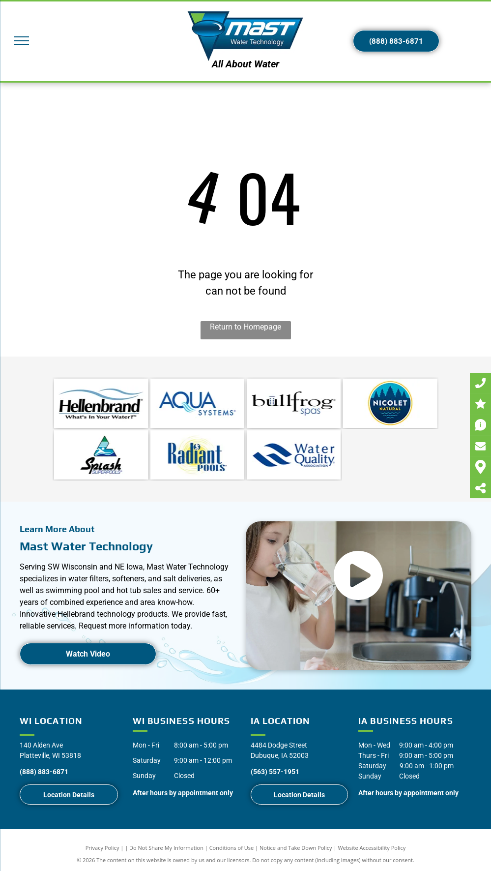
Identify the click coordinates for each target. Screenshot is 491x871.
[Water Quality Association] (294, 455)
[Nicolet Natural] (390, 403)
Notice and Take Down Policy (296, 847)
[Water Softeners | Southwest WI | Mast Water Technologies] (101, 403)
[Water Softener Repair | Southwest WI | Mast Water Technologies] (294, 403)
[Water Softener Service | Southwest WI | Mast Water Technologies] (197, 403)
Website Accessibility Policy (371, 847)
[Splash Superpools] (101, 455)
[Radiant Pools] (197, 455)
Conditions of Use (231, 847)
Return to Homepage (245, 326)
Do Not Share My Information (166, 847)
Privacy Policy (102, 847)
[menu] (21, 41)
